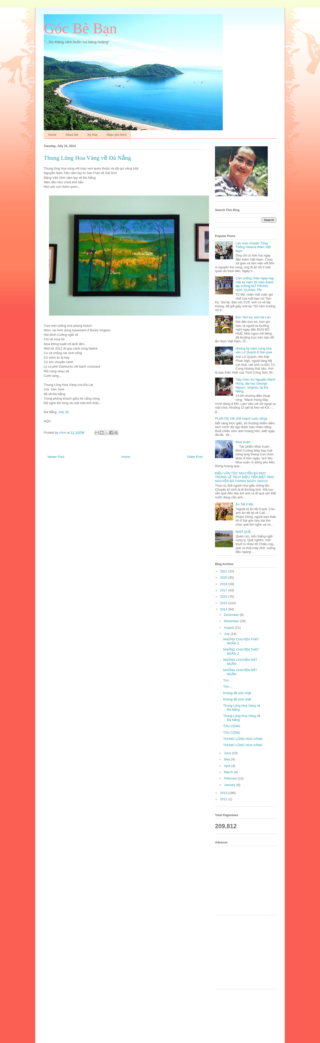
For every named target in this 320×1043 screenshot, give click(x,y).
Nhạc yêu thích (117, 135)
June (228, 753)
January (230, 785)
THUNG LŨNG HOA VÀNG (242, 739)
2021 (224, 571)
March (229, 772)
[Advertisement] (247, 880)
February (231, 778)
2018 (224, 584)
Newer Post (56, 457)
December (232, 615)
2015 (224, 603)
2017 (224, 590)
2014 (224, 609)
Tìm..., (227, 680)
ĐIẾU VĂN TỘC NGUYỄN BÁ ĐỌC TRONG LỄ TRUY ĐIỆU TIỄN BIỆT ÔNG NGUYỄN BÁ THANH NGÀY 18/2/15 (244, 477)
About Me (72, 135)
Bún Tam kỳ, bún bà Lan (253, 317)
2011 (224, 799)
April (228, 766)
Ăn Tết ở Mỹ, (245, 504)
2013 (224, 793)
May (227, 759)
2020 (224, 577)
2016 (224, 596)
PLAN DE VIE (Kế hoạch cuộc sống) (241, 418)
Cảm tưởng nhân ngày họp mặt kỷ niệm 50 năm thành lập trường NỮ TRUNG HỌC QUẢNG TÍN (255, 284)
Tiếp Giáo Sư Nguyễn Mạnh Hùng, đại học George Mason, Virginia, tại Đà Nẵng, (256, 385)
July (227, 634)
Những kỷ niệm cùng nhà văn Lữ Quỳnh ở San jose (254, 350)
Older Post (194, 457)
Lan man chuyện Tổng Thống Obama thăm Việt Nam (253, 247)
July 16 (63, 412)
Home (52, 135)
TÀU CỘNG (231, 726)
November (232, 621)
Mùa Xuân (243, 442)
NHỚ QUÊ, (244, 532)
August (229, 627)
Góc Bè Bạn (80, 28)
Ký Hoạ (92, 135)
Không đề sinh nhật (237, 693)
